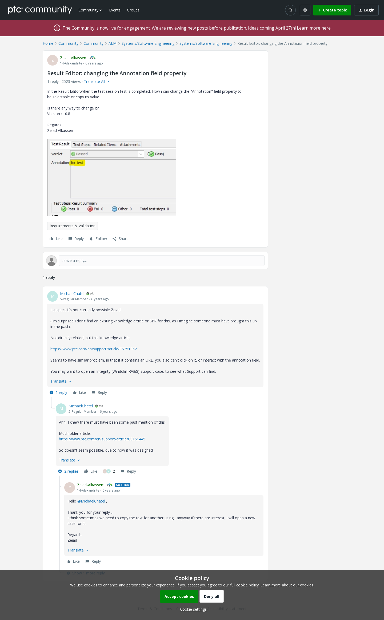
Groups (133, 10)
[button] (332, 10)
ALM (113, 43)
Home (48, 43)
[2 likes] (109, 471)
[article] (155, 344)
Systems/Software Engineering (148, 43)
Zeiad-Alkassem (73, 57)
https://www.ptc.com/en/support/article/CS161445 (102, 438)
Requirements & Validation (72, 225)
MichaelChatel (72, 293)
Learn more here (314, 28)
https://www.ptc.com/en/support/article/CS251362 (93, 348)
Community (68, 43)
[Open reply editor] (155, 260)
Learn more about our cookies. (287, 584)
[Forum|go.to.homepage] (40, 10)
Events (115, 10)
